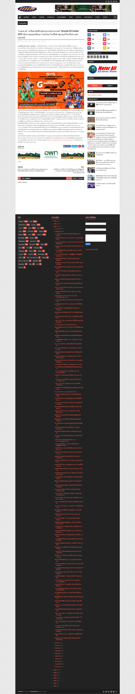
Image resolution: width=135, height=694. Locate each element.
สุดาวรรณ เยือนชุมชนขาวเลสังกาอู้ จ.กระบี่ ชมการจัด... (68, 348)
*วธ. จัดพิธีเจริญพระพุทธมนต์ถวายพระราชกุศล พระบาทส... (68, 251)
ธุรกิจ (45, 41)
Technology (50, 17)
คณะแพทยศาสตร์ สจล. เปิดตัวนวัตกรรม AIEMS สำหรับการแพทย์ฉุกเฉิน (106, 104)
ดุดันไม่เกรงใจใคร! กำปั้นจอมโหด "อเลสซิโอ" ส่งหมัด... (69, 535)
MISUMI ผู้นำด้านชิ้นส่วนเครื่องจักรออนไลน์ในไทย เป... (69, 597)
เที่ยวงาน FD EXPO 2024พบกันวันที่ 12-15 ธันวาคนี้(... (68, 280)
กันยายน (57, 645)
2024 (55, 226)
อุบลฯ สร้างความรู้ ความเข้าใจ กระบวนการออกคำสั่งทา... (68, 572)
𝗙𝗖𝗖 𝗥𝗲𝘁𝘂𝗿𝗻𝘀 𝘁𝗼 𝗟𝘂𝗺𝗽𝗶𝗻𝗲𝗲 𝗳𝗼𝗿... (66, 324)
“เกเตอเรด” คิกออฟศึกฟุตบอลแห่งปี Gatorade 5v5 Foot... (69, 388)
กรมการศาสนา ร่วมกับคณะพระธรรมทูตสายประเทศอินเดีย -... (67, 581)
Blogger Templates (41, 691)
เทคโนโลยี (30, 231)
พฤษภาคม (58, 656)
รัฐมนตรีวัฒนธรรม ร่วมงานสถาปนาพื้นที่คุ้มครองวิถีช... (69, 328)
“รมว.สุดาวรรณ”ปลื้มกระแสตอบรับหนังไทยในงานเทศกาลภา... (68, 380)
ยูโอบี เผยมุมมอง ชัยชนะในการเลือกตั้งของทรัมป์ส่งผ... (69, 317)
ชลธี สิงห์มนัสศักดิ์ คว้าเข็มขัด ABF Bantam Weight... (67, 259)
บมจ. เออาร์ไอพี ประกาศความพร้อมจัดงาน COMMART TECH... (67, 444)
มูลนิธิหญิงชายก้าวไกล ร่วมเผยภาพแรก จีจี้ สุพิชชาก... (68, 304)
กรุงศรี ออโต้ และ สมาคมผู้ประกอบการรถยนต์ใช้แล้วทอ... (69, 465)
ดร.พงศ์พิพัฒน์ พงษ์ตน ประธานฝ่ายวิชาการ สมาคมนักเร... (68, 340)
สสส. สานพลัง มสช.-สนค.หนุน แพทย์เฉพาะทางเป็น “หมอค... (68, 498)
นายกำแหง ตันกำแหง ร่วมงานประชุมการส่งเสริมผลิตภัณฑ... (69, 242)
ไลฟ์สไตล (30, 254)
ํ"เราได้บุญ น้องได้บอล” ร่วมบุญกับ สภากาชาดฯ (68, 364)
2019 (55, 680)
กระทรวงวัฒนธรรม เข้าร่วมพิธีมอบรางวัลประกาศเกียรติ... (67, 371)
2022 (55, 672)
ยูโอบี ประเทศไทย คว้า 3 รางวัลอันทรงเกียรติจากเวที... (69, 461)
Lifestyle (78, 17)
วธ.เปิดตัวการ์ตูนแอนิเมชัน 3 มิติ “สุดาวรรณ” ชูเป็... (68, 276)
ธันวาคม (57, 229)
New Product (88, 17)
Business (26, 17)
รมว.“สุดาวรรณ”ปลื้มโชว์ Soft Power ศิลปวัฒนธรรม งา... (67, 626)
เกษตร (29, 234)
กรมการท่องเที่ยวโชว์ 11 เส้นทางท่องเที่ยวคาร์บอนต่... (69, 502)
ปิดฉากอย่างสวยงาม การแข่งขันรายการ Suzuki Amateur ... (68, 361)
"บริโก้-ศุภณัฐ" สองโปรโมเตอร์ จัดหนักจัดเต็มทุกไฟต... (68, 284)
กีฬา (39, 228)
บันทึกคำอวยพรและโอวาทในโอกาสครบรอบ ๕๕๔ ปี (67, 515)
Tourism (41, 17)
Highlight (95, 85)
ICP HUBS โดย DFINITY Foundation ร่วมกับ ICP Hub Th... (68, 510)
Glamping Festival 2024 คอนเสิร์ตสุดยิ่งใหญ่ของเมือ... (68, 336)
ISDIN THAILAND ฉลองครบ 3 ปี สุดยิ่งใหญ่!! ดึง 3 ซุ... (68, 332)
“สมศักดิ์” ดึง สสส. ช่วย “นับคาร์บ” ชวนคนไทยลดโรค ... (69, 238)
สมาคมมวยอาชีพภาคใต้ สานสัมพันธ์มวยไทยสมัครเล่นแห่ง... (67, 490)
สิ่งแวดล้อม (32, 244)
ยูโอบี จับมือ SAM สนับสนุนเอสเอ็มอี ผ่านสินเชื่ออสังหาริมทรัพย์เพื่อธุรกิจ (106, 111)
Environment (21, 264)
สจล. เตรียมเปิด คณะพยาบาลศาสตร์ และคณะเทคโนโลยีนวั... (68, 589)
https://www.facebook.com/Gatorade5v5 (61, 140)
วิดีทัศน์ (20, 257)
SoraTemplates (26, 691)
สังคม (30, 228)
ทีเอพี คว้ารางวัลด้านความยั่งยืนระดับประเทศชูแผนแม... (68, 556)
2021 (55, 675)
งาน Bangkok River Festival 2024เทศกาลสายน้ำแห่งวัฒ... (69, 539)
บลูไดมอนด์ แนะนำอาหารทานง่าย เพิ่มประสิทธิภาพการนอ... (66, 296)
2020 (55, 678)
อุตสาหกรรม (33, 241)
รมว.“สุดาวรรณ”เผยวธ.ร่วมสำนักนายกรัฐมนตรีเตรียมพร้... (68, 403)
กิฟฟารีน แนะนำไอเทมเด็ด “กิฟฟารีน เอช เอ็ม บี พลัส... (68, 605)
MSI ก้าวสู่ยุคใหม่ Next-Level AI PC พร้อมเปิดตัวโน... (68, 481)
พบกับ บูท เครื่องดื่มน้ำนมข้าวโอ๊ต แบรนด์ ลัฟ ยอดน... (68, 292)
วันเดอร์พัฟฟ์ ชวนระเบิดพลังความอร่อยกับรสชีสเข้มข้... (68, 477)
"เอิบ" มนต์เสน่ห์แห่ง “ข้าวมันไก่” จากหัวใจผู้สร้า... (68, 622)
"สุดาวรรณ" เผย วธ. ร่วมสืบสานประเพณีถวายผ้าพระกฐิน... (69, 614)
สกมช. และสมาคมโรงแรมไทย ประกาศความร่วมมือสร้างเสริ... (69, 288)
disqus (75, 178)
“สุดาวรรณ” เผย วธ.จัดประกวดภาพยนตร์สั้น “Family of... (67, 384)
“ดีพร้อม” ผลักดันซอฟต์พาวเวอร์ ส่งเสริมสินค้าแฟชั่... (68, 395)
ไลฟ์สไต (21, 267)
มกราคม (57, 666)
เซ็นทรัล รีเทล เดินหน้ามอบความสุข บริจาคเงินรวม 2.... (68, 453)
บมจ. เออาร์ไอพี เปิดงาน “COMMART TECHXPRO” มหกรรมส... (69, 255)
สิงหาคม (57, 648)
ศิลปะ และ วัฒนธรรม (32, 257)
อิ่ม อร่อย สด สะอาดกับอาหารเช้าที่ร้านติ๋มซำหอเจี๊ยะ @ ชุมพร (106, 119)
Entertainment (61, 17)
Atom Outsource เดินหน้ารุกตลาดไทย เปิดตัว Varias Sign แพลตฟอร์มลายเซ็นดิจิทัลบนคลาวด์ (106, 178)
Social (34, 17)
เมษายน (57, 659)
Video (30, 264)
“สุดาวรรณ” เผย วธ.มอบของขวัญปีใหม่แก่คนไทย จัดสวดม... (69, 321)
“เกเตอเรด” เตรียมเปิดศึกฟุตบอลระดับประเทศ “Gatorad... (68, 552)
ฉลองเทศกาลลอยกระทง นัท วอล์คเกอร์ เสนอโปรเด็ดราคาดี (69, 473)
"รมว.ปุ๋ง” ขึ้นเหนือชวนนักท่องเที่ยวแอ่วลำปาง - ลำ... (68, 271)
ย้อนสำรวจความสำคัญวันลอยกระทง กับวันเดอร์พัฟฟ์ (68, 436)
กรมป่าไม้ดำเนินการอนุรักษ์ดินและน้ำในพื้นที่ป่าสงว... (68, 399)
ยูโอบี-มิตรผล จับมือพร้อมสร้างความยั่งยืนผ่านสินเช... (69, 313)
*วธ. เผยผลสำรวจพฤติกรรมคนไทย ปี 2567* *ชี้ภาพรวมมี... (68, 618)
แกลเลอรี (21, 254)
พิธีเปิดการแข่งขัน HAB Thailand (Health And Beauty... (68, 415)
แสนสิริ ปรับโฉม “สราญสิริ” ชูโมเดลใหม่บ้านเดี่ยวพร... (68, 585)
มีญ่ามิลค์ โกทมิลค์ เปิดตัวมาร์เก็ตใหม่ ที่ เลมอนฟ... (68, 432)
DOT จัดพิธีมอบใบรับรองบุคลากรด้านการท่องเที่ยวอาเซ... (69, 267)
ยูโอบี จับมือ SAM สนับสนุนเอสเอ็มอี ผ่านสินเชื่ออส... (68, 601)
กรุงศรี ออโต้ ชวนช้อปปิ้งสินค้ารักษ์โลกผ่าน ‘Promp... (67, 309)
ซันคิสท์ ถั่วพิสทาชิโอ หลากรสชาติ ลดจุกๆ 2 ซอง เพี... (69, 469)
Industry (31, 251)
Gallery (43, 257)
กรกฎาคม (58, 651)
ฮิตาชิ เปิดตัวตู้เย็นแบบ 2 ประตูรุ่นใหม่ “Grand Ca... (68, 560)
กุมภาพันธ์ (58, 664)
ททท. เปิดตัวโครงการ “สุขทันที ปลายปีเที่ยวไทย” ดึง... (69, 634)
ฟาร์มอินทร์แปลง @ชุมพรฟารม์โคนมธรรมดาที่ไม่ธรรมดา (106, 169)
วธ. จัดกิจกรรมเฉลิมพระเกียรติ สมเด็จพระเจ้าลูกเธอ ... (68, 234)
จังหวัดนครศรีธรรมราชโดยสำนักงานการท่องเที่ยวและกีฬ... (68, 357)
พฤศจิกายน (58, 231)
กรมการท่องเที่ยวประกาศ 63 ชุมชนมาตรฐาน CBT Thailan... (69, 564)
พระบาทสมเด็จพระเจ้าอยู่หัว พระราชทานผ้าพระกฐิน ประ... (68, 531)
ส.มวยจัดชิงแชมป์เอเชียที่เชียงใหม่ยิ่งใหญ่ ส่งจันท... (68, 367)
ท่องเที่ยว (34, 225)
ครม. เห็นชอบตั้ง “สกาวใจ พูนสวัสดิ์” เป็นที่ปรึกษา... (67, 519)
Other (97, 17)
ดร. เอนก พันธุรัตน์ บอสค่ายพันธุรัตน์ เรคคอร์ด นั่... (68, 344)
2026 (55, 221)
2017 (55, 683)
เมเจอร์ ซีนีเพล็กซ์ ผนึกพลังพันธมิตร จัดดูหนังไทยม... (68, 610)
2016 (55, 686)
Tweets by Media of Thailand (94, 95)
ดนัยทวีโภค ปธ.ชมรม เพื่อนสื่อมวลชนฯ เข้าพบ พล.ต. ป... (68, 448)
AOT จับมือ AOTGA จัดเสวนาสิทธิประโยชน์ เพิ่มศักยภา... (68, 407)
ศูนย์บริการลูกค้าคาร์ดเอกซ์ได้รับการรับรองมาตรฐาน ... (67, 428)
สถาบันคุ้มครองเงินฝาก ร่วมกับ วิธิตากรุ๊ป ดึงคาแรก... (68, 593)
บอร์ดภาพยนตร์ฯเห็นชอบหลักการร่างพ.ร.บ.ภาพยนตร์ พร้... (65, 440)
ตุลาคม (57, 643)
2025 (55, 224)
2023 (55, 670)
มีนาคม (57, 661)
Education (36, 247)
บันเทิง (20, 231)
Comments (110, 85)
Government (21, 244)
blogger (69, 178)
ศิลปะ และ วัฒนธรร (23, 261)
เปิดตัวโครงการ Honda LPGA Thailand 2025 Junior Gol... (67, 639)
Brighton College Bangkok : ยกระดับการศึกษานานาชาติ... (68, 523)
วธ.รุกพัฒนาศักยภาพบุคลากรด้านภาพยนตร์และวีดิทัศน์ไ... (69, 568)
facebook (80, 178)
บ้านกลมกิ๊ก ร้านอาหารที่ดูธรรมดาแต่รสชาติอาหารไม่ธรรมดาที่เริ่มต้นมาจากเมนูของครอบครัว (106, 127)
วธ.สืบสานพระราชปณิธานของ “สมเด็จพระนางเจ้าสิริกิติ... (68, 527)
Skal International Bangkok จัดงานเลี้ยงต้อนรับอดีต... (68, 352)
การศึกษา (39, 234)
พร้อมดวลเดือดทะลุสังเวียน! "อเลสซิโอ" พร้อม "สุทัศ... (69, 543)
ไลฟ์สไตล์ (21, 221)
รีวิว (27, 247)
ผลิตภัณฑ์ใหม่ (22, 225)
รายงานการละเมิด (91, 249)
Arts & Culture (41, 254)
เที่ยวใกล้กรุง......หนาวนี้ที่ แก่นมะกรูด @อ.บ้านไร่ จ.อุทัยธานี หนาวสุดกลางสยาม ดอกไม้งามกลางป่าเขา (105, 162)
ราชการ (20, 228)
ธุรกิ (37, 264)
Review (105, 17)
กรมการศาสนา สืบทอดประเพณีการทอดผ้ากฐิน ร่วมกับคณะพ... (68, 494)
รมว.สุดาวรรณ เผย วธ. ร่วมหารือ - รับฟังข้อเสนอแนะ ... (69, 506)
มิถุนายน (57, 653)
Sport (71, 17)
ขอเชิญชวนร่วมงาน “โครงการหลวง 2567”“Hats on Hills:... (69, 263)
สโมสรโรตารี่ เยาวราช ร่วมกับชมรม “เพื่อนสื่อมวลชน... (67, 411)
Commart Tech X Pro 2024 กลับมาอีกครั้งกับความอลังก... (69, 247)
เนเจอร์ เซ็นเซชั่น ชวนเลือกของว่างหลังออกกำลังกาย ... (69, 300)
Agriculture (35, 261)
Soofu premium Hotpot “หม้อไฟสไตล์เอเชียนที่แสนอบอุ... (68, 486)
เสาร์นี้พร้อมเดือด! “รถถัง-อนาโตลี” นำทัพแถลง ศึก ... (68, 576)
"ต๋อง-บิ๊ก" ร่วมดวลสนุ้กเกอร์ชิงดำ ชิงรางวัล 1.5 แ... (68, 376)
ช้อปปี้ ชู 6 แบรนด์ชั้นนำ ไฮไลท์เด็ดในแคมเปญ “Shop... (68, 548)
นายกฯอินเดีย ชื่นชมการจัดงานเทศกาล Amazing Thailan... (69, 630)
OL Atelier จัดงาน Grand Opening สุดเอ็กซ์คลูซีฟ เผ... (69, 424)
